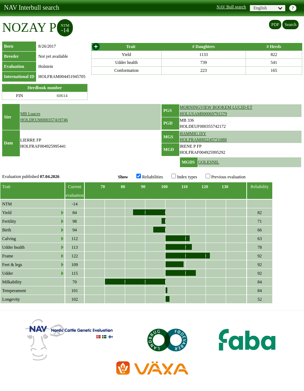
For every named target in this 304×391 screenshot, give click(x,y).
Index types (184, 176)
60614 (62, 95)
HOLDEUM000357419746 (44, 119)
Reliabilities (149, 176)
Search (290, 24)
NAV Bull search (231, 6)
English (268, 7)
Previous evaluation (226, 176)
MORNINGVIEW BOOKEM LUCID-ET (216, 107)
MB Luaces (30, 113)
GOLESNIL (208, 162)
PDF (275, 24)
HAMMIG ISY (193, 133)
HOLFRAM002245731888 (203, 139)
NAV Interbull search (31, 7)
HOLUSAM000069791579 (203, 113)
